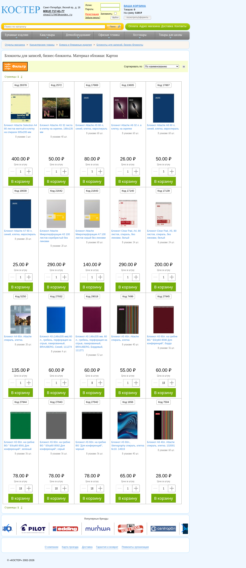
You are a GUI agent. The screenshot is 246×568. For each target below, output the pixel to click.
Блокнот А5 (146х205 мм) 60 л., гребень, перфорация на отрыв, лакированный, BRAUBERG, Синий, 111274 (56, 341)
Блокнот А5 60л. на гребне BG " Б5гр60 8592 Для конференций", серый (55, 445)
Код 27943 (56, 402)
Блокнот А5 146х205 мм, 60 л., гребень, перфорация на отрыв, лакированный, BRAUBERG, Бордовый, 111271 (91, 343)
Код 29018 (92, 296)
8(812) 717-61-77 (53, 11)
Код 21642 (56, 190)
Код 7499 (127, 296)
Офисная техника (109, 36)
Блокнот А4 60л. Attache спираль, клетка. (18, 338)
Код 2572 (56, 85)
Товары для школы (170, 36)
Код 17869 (92, 85)
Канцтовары (47, 36)
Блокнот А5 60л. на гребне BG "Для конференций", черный (91, 445)
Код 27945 (164, 296)
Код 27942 (92, 402)
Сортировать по (133, 66)
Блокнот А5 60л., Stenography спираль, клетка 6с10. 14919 (127, 445)
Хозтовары (139, 36)
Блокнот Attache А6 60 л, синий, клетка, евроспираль (163, 127)
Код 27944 (21, 402)
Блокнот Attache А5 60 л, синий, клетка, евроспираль (91, 127)
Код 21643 (92, 190)
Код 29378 (21, 85)
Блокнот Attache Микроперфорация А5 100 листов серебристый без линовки (55, 236)
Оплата (133, 26)
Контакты (180, 26)
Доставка (167, 26)
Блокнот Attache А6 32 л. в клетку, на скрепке (126, 127)
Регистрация (92, 14)
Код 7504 (163, 402)
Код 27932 (56, 296)
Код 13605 (128, 85)
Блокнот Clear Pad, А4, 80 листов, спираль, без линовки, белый (126, 234)
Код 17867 (164, 85)
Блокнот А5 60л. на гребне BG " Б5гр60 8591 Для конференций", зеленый (19, 445)
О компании (51, 546)
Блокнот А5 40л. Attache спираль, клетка (125, 338)
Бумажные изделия (16, 36)
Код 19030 (21, 190)
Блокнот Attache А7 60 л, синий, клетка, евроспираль (20, 232)
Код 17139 (164, 190)
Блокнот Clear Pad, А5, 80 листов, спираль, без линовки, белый (161, 234)
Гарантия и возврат (107, 546)
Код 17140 (128, 190)
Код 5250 (20, 296)
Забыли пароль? (92, 18)
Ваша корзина (135, 6)
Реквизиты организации (135, 546)
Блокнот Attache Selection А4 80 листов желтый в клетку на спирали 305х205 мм (20, 129)
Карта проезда (70, 546)
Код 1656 (127, 402)
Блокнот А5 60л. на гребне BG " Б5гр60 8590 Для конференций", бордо (162, 340)
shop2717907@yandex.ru (57, 14)
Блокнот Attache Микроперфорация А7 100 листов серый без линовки (91, 234)
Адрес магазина (149, 26)
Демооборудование (78, 36)
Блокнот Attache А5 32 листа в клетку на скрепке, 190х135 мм (56, 129)
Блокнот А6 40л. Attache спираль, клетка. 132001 (161, 444)
